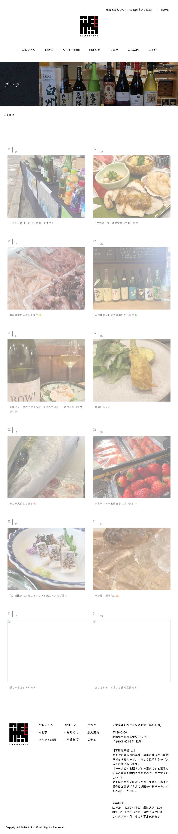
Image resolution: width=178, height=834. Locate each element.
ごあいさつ (29, 50)
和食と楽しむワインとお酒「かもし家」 (129, 9)
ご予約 (152, 50)
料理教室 (72, 740)
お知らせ (94, 50)
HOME (165, 9)
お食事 (49, 50)
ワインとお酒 (71, 50)
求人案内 (133, 50)
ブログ (114, 50)
